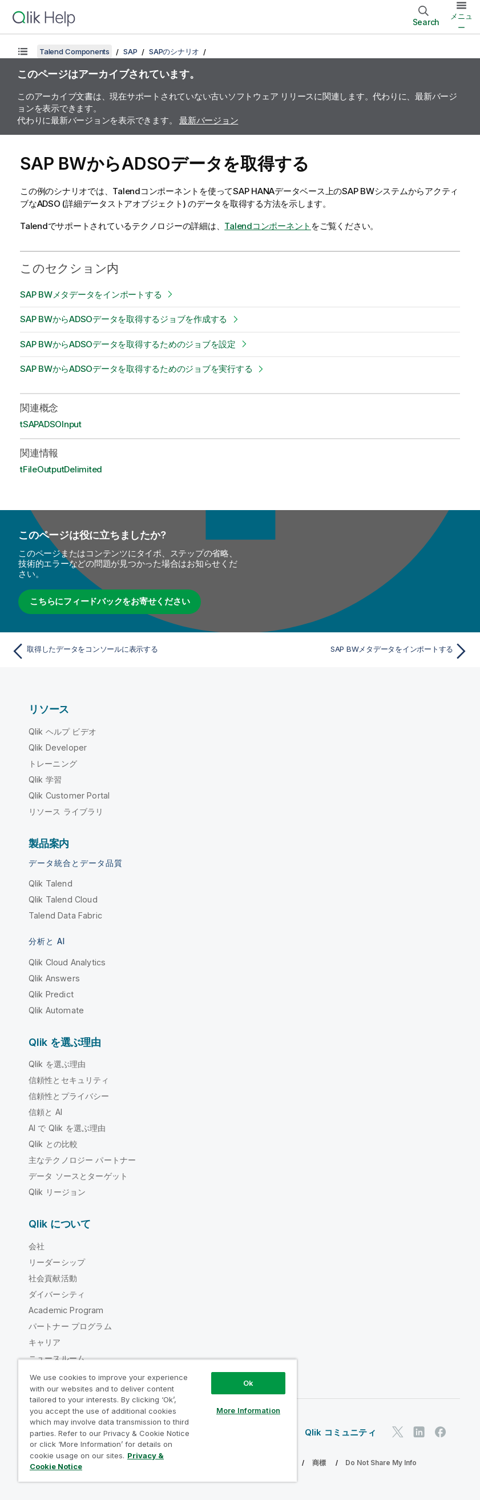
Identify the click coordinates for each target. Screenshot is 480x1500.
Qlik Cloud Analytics (67, 962)
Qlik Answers (54, 978)
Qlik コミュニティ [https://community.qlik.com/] (340, 1432)
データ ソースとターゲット (78, 1176)
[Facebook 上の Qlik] (440, 1432)
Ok (248, 1382)
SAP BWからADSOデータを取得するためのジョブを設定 (128, 344)
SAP (130, 51)
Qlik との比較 (53, 1144)
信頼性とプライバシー (69, 1096)
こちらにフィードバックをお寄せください (109, 601)
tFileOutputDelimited (61, 469)
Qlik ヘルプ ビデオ (62, 731)
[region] (157, 1420)
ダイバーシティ (57, 1294)
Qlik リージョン (57, 1192)
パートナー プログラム (70, 1326)
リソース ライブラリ (66, 811)
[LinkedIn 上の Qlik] (418, 1432)
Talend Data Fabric (65, 915)
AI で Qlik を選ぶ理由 (67, 1128)
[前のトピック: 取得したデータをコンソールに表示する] (122, 651)
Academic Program (66, 1310)
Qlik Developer (58, 747)
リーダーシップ (57, 1262)
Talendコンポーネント (267, 225)
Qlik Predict (51, 994)
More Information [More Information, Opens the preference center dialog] (248, 1410)
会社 (37, 1246)
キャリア (45, 1342)
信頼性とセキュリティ (69, 1080)
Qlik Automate (56, 1010)
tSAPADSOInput (51, 424)
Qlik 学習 (45, 779)
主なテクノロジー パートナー (82, 1160)
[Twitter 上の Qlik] (397, 1432)
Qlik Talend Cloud (63, 899)
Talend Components (74, 51)
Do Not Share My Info (381, 1462)
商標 (319, 1462)
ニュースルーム (57, 1358)
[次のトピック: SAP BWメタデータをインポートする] (358, 651)
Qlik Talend (50, 883)
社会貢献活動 (53, 1278)
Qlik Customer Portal (69, 795)
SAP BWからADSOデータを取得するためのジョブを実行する (136, 368)
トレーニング (53, 763)
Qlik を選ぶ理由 (57, 1064)
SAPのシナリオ (174, 51)
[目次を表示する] (22, 51)
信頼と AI (45, 1112)
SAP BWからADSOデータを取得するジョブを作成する (123, 319)
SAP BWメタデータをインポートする (91, 294)
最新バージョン (208, 120)
